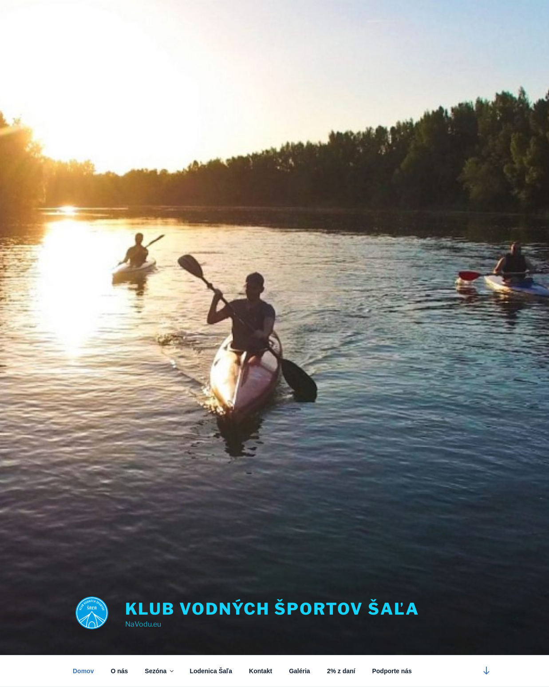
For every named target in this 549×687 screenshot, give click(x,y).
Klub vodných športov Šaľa (272, 609)
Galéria (299, 671)
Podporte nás (391, 671)
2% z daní (341, 671)
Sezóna (160, 671)
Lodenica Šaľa (211, 671)
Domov (83, 671)
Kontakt (260, 671)
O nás (119, 671)
